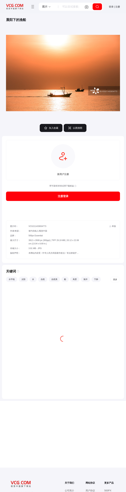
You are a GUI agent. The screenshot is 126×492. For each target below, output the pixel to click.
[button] (46, 7)
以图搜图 (75, 128)
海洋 (85, 279)
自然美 (54, 279)
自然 (43, 279)
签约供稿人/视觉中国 (38, 231)
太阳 (23, 279)
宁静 (96, 279)
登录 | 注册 (114, 6)
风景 (75, 279)
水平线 (12, 279)
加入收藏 (51, 128)
